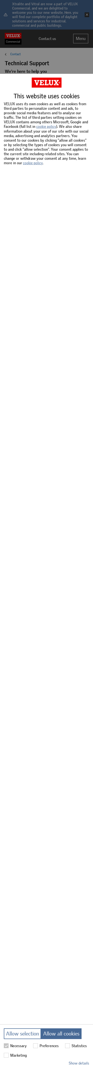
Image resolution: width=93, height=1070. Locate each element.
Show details (79, 1063)
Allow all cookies (61, 1033)
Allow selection (22, 1033)
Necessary (15, 1045)
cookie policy (46, 126)
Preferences (46, 1045)
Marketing (15, 1055)
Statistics (76, 1045)
